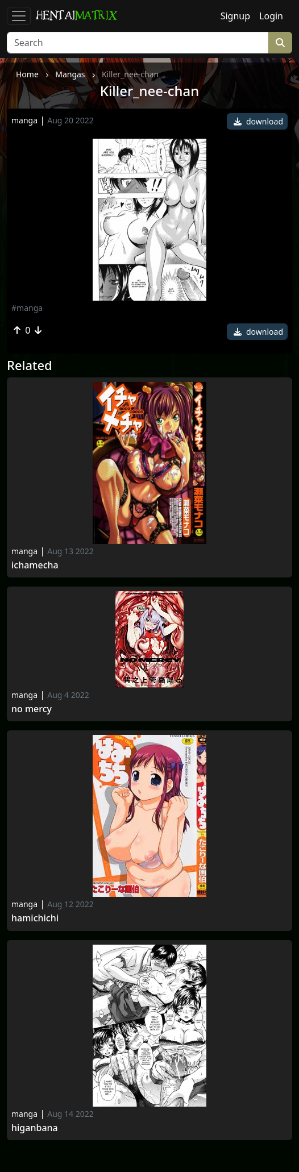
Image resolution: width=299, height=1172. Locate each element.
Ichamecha (35, 565)
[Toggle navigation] (19, 16)
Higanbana (34, 1128)
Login (271, 16)
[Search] (137, 42)
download (258, 121)
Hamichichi (35, 918)
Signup (235, 16)
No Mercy (31, 709)
